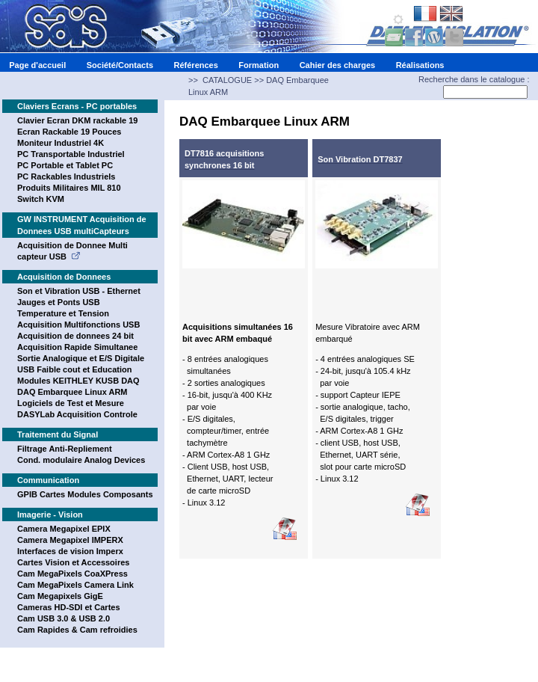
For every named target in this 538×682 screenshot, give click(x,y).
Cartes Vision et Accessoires (73, 562)
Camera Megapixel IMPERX (70, 539)
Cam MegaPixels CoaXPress (72, 573)
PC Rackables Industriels (66, 176)
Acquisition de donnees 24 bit (75, 335)
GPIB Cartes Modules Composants (85, 494)
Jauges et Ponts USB (58, 302)
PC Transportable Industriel (71, 154)
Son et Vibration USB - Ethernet (78, 290)
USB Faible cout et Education (74, 369)
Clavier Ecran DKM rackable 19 (77, 120)
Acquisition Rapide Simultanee (77, 346)
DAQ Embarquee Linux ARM (72, 391)
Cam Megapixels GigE (60, 596)
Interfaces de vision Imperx (70, 551)
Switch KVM (40, 198)
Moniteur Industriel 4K (60, 142)
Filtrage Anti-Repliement (64, 448)
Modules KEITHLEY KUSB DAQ (78, 380)
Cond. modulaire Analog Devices (81, 459)
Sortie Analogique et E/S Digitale (80, 358)
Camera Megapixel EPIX (64, 528)
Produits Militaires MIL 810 (69, 187)
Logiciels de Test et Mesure (70, 403)
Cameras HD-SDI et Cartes (68, 607)
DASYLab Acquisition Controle (77, 414)
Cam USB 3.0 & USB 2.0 (63, 618)
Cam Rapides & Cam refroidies (77, 629)
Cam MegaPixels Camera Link (75, 584)
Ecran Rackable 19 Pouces (69, 131)
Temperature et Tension (63, 313)
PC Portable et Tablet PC (65, 165)
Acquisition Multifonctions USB (78, 324)
